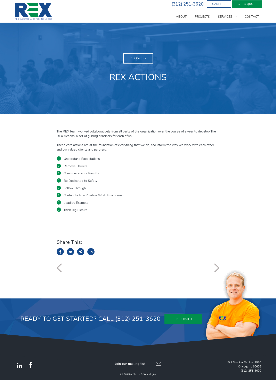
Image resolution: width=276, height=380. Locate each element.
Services (225, 17)
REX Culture (138, 58)
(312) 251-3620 (251, 371)
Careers (219, 4)
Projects (202, 17)
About (181, 17)
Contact (252, 17)
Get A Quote (247, 4)
